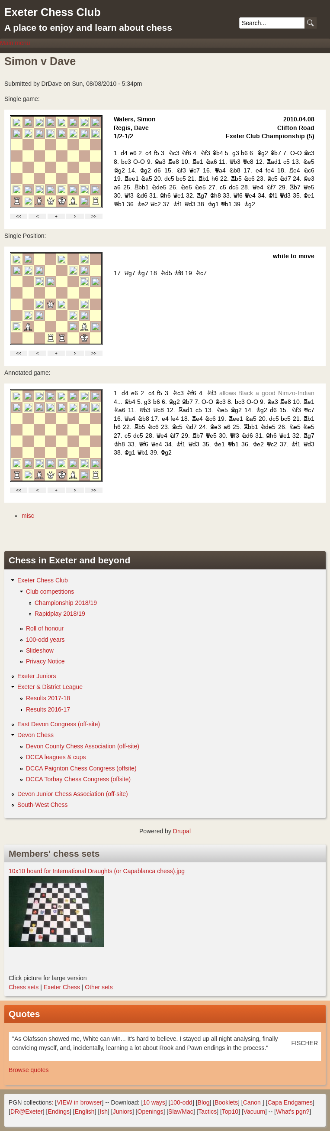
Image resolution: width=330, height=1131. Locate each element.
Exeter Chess (62, 987)
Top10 (230, 1111)
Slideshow (40, 650)
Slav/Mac (180, 1111)
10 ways (154, 1102)
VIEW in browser (79, 1102)
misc (28, 515)
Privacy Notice (45, 661)
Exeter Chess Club (52, 12)
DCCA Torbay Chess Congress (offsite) (78, 779)
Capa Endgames (289, 1102)
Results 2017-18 (48, 698)
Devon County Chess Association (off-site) (82, 746)
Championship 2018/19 (66, 602)
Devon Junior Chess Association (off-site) (72, 793)
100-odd (181, 1102)
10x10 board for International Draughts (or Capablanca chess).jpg (97, 871)
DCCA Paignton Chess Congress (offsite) (81, 768)
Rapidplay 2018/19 (60, 613)
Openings (150, 1111)
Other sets (99, 987)
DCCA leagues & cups (56, 757)
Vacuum (254, 1111)
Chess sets (23, 987)
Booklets (226, 1102)
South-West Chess (42, 804)
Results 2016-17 (48, 709)
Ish (103, 1111)
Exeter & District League (50, 686)
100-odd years (45, 639)
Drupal (182, 831)
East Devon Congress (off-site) (58, 724)
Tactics (207, 1111)
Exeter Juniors (36, 676)
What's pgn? (292, 1111)
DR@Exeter (26, 1111)
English (85, 1111)
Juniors (122, 1111)
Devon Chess (35, 734)
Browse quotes (29, 1069)
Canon (252, 1102)
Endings (59, 1111)
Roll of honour (45, 628)
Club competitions (50, 591)
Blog (204, 1102)
